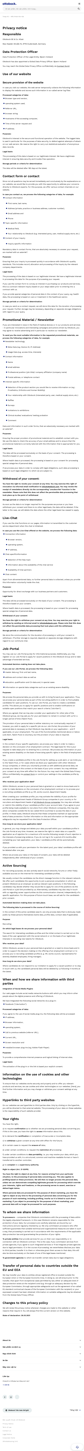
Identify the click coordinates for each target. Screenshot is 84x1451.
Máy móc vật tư (42, 1367)
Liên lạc (6, 1376)
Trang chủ (6, 16)
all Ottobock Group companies (47, 802)
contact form (63, 66)
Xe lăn (42, 1360)
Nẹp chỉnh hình (42, 1354)
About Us (42, 1340)
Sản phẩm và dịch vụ (42, 1347)
